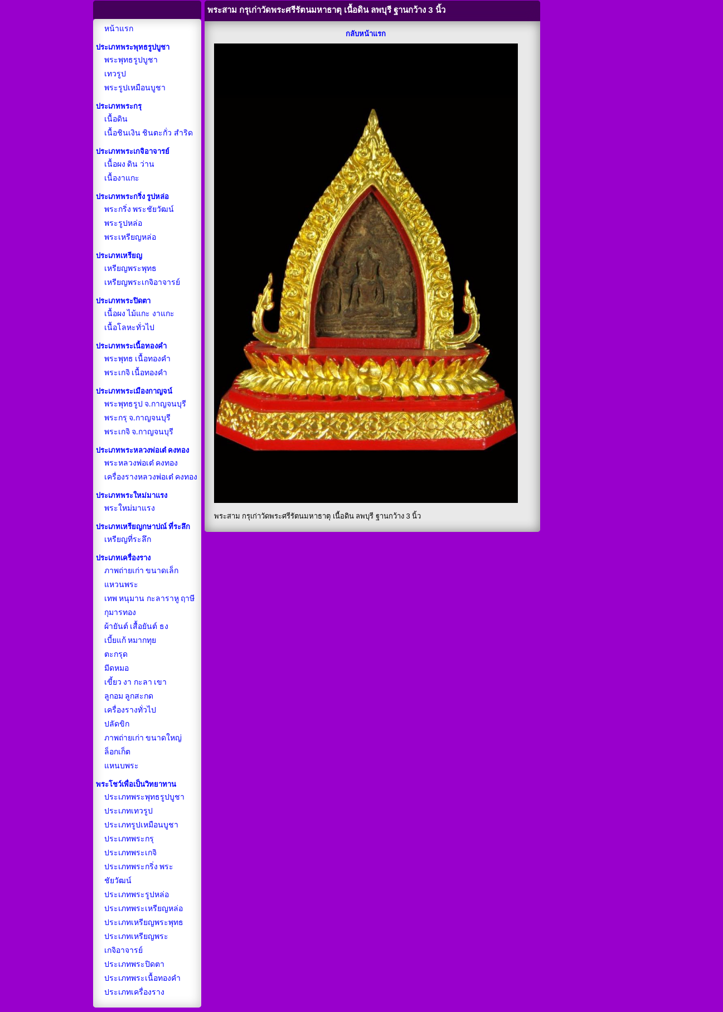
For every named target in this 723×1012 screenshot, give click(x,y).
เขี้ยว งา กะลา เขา (135, 682)
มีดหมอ (116, 668)
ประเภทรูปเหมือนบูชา (141, 825)
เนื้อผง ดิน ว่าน (129, 164)
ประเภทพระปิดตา (134, 964)
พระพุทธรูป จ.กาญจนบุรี (145, 404)
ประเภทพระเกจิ (130, 853)
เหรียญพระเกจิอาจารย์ (142, 282)
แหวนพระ (121, 584)
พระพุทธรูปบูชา (131, 60)
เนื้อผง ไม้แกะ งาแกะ (139, 313)
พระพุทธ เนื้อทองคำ (137, 359)
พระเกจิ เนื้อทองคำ (136, 373)
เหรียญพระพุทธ (130, 268)
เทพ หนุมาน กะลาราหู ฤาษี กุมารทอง (149, 605)
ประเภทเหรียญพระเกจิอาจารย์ (136, 943)
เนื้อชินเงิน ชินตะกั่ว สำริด (148, 133)
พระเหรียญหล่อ (130, 237)
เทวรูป (115, 74)
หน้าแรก (118, 29)
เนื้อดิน (116, 119)
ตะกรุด (116, 654)
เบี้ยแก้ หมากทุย (130, 640)
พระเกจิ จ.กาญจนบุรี (138, 432)
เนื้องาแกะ (121, 178)
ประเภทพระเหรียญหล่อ (143, 908)
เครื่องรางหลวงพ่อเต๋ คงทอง (151, 477)
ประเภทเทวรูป (128, 811)
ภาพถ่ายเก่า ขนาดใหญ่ (143, 738)
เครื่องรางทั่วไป (130, 710)
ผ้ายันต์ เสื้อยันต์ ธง (136, 626)
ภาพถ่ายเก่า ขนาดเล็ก (141, 570)
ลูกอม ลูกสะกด (129, 696)
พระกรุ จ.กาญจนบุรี (137, 418)
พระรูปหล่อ (123, 223)
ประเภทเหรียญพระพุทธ (143, 922)
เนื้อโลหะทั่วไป (129, 327)
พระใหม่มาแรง (129, 508)
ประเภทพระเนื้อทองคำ (142, 978)
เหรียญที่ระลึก (127, 539)
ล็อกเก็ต (117, 752)
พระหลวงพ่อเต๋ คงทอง (141, 463)
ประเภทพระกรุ (129, 839)
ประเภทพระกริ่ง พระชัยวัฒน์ (139, 874)
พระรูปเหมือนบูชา (135, 88)
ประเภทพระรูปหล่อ (136, 894)
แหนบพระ (121, 766)
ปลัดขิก (116, 724)
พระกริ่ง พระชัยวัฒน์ (139, 209)
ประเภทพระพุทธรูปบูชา (144, 797)
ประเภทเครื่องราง (134, 992)
